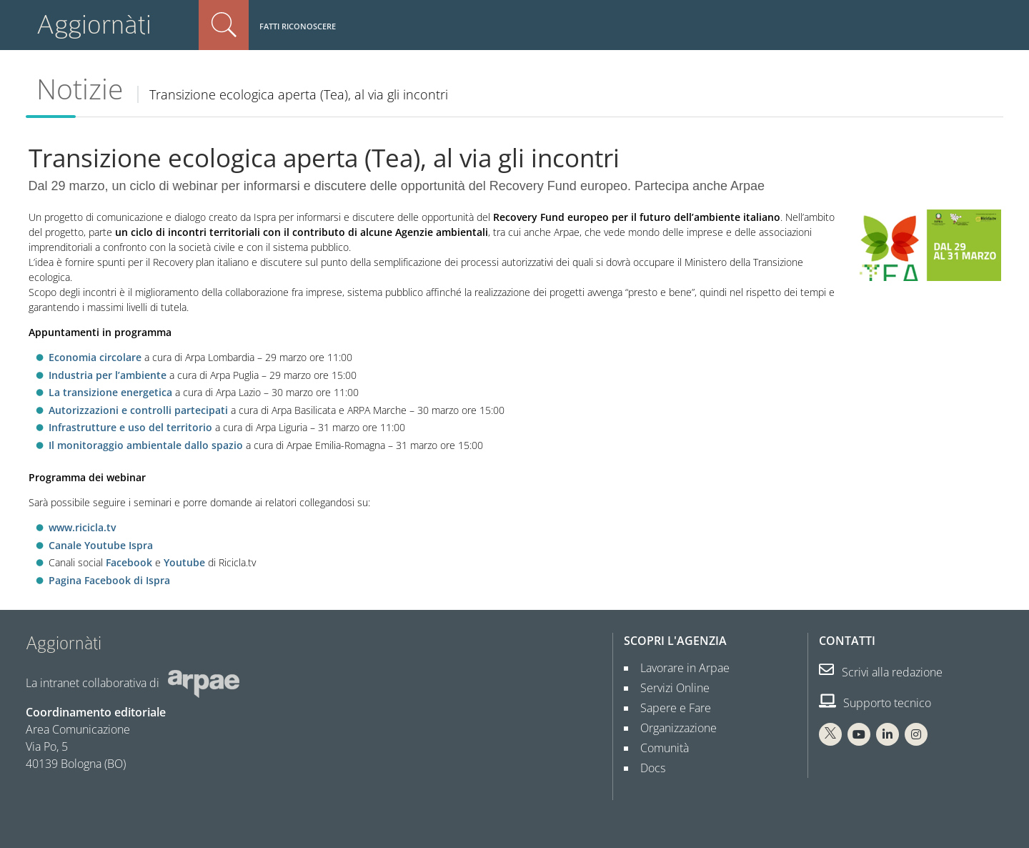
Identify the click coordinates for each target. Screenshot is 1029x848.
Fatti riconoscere (297, 26)
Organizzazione (673, 728)
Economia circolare (95, 357)
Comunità (659, 748)
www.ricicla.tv (82, 527)
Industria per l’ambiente (107, 375)
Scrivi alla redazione (881, 672)
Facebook (129, 562)
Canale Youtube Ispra (101, 545)
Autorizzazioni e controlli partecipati (138, 410)
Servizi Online (669, 688)
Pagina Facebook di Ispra (109, 580)
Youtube (184, 562)
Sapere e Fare (670, 708)
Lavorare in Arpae (679, 668)
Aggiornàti (93, 24)
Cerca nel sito (224, 25)
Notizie (79, 88)
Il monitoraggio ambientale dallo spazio (146, 445)
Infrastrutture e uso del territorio (130, 427)
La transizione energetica (110, 392)
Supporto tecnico (875, 703)
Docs (647, 768)
